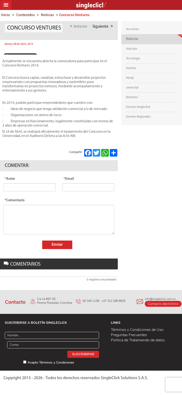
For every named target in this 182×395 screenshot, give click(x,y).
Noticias (47, 15)
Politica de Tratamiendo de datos (138, 340)
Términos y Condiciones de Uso (137, 329)
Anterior (78, 26)
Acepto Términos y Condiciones (50, 362)
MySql (130, 77)
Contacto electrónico (163, 304)
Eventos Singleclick (138, 107)
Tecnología (133, 58)
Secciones (132, 29)
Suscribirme (83, 354)
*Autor (10, 179)
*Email (69, 179)
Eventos (131, 68)
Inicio (5, 15)
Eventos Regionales (138, 116)
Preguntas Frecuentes (129, 335)
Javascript (132, 87)
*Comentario (14, 200)
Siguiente (102, 26)
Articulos (131, 48)
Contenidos (25, 15)
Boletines (132, 97)
